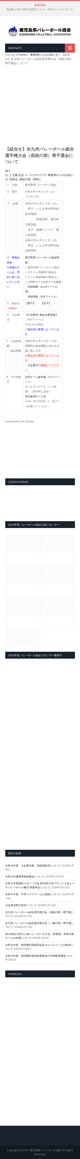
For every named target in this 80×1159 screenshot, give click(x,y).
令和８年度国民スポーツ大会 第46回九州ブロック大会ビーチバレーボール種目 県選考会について (40, 885)
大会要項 (33, 365)
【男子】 (30, 303)
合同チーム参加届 (35, 377)
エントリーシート (35, 386)
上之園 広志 (16, 175)
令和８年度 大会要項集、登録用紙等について (32, 865)
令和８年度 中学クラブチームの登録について (32, 894)
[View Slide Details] (40, 455)
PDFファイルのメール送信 (45, 282)
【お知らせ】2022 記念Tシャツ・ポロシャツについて (39, 9)
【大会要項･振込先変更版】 (41, 314)
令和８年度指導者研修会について (25, 876)
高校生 (13, 179)
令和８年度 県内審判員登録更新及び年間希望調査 (35, 956)
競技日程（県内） (30, 179)
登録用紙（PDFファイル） (43, 296)
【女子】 (46, 303)
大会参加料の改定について (21, 905)
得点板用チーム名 (35, 396)
